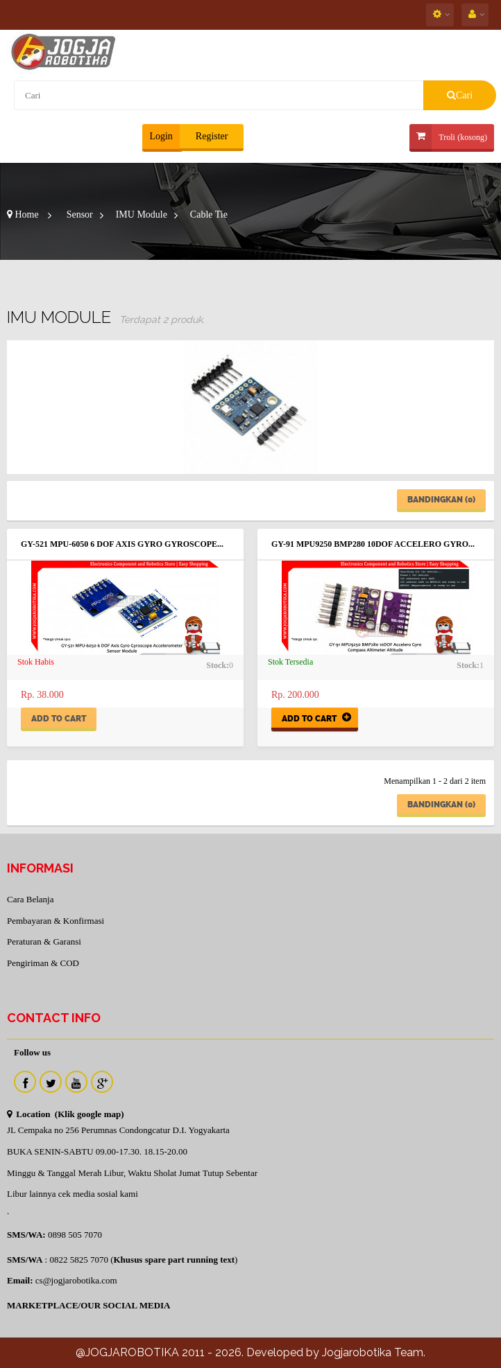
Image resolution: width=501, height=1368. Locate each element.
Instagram (102, 1082)
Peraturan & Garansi (44, 941)
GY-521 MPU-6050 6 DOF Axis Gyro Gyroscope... (122, 544)
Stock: (217, 665)
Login (160, 136)
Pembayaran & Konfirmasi (55, 920)
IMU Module (141, 214)
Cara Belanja (30, 899)
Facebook (25, 1082)
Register (210, 136)
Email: (20, 1280)
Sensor (80, 214)
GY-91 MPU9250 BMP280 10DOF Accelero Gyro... (373, 544)
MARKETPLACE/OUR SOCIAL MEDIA (88, 1305)
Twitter (51, 1082)
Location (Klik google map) (65, 1114)
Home (23, 214)
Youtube (76, 1082)
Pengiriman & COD (43, 963)
